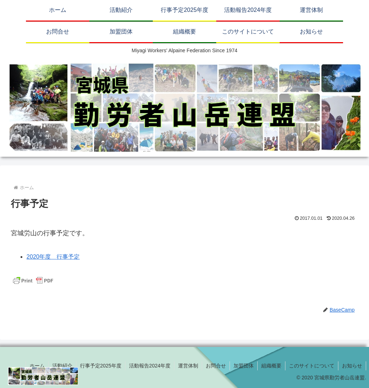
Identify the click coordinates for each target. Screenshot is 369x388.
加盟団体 (244, 366)
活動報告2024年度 (149, 366)
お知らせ (352, 366)
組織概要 (271, 366)
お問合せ (216, 366)
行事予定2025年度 (100, 366)
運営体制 (188, 366)
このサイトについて (311, 366)
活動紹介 (62, 366)
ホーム (37, 366)
